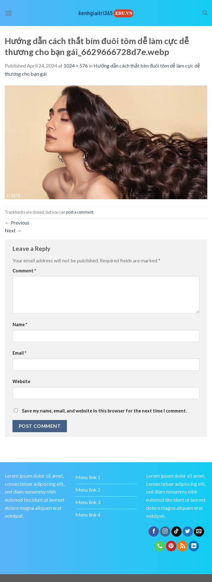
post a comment (79, 212)
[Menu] (8, 13)
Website (21, 381)
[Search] (205, 13)
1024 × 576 (75, 65)
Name (20, 324)
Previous (17, 222)
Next (13, 230)
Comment (24, 270)
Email (19, 353)
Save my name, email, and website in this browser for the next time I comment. (104, 410)
